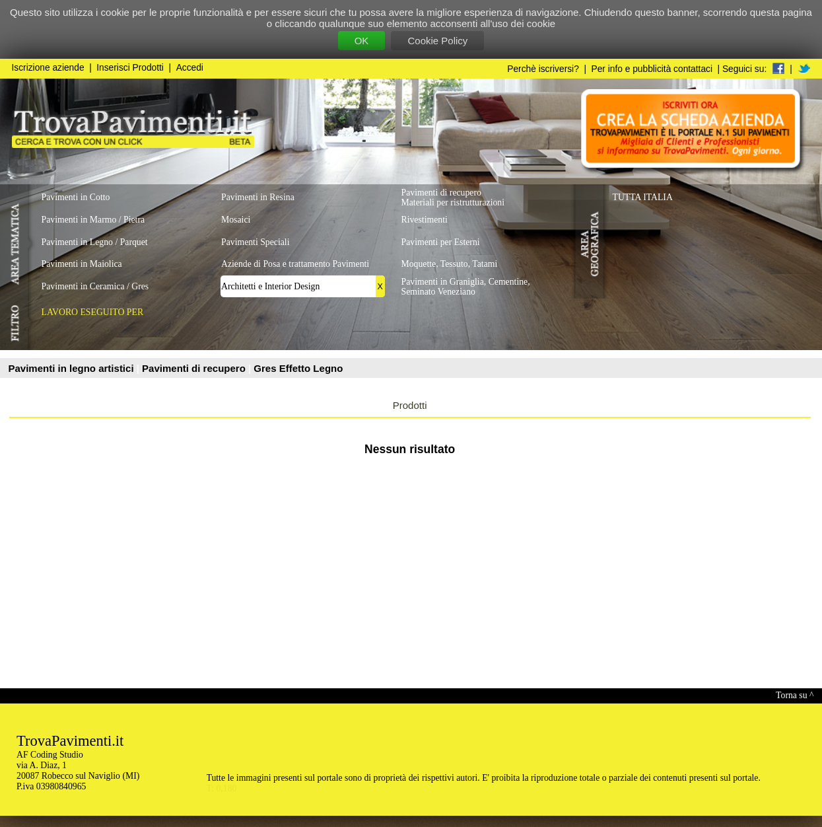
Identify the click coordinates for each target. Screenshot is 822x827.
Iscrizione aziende (48, 68)
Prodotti (410, 405)
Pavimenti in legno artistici (73, 368)
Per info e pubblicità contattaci (652, 69)
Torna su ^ (794, 695)
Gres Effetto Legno (298, 368)
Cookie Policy (437, 40)
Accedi (189, 68)
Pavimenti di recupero (195, 368)
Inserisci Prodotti (130, 68)
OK (362, 40)
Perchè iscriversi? (543, 69)
